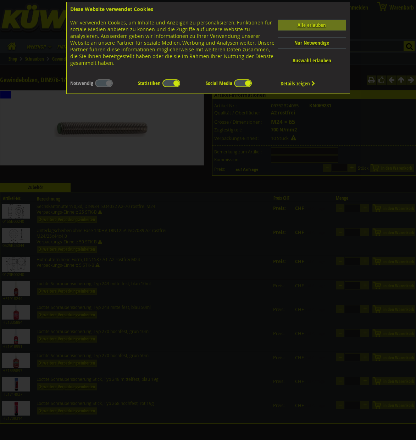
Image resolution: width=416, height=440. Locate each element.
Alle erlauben (312, 25)
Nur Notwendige (311, 42)
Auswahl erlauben (312, 60)
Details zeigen (298, 83)
